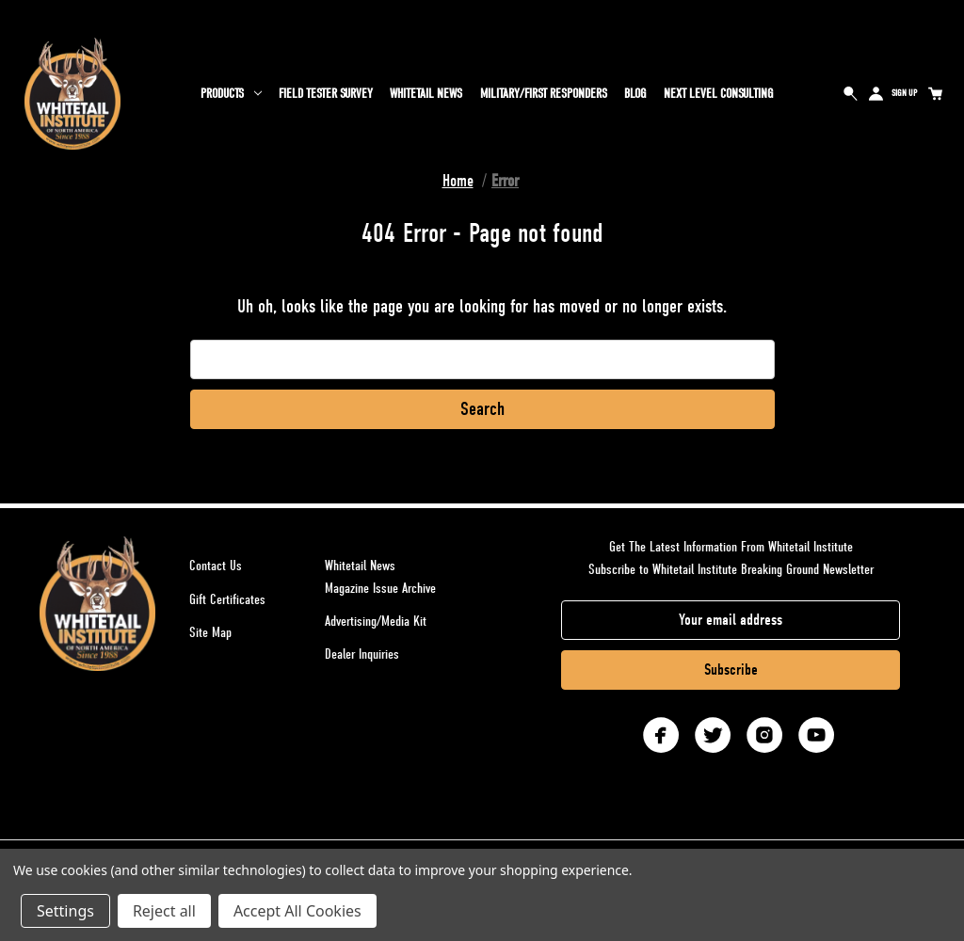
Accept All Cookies (297, 911)
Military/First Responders (543, 94)
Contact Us (215, 565)
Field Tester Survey (326, 94)
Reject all (164, 911)
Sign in (876, 93)
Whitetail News (426, 94)
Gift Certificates (227, 599)
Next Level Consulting (718, 94)
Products (231, 94)
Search (851, 93)
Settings (65, 911)
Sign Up (904, 93)
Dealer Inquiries (362, 654)
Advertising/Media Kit (375, 621)
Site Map (210, 632)
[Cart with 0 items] (934, 93)
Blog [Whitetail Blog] (635, 94)
